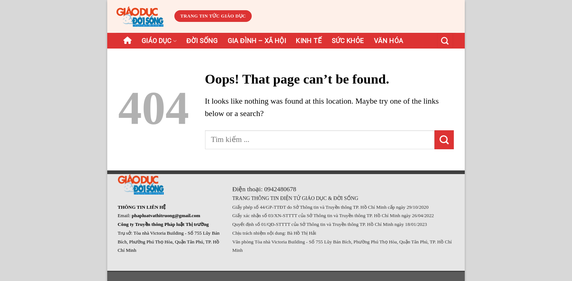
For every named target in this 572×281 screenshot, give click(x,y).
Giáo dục (159, 41)
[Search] (445, 41)
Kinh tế (309, 41)
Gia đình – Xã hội (257, 41)
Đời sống (202, 41)
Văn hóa (388, 41)
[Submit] (444, 139)
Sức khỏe (348, 41)
